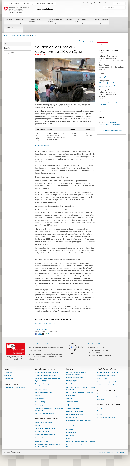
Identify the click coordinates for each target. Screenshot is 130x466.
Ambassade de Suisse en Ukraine (14, 387)
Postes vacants (8, 379)
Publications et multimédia (106, 417)
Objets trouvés (71, 405)
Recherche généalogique (74, 414)
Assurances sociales (72, 402)
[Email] (48, 333)
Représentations (20, 21)
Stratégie (100, 408)
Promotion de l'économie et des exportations (107, 398)
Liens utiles (69, 429)
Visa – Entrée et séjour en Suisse (107, 372)
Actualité (8, 21)
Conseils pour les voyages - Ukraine (46, 372)
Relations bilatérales (103, 394)
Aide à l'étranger (40, 402)
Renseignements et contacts (106, 375)
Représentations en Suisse (43, 422)
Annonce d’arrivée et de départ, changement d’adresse (76, 373)
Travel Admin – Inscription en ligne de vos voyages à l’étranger (79, 425)
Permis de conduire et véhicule (76, 384)
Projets (99, 414)
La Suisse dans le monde (45, 3)
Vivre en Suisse (102, 379)
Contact (101, 44)
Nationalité (70, 435)
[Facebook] (36, 333)
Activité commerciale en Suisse (107, 385)
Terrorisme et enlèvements (43, 392)
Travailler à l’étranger (42, 432)
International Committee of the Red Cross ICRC (109, 124)
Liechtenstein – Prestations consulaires (78, 421)
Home (6, 35)
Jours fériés (7, 375)
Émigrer (37, 425)
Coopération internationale (13, 29)
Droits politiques (71, 381)
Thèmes (99, 411)
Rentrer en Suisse (40, 438)
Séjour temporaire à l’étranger (45, 428)
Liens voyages (39, 405)
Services (69, 21)
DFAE (28, 3)
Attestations (70, 399)
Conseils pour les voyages (37, 21)
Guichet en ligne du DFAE (38, 344)
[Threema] (43, 333)
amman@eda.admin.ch (110, 83)
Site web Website (107, 86)
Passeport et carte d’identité (75, 378)
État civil (69, 439)
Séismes (37, 395)
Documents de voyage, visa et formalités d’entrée (48, 385)
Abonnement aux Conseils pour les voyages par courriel (49, 409)
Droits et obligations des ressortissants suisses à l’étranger (47, 445)
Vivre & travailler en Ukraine (55, 21)
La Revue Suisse (71, 432)
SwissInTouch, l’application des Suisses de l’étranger (79, 446)
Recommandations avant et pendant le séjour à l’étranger (47, 380)
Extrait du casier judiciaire (74, 411)
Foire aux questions (41, 389)
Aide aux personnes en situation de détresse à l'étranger (80, 388)
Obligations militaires (73, 408)
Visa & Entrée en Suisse (82, 21)
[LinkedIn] (41, 333)
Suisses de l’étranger (41, 441)
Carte (102, 77)
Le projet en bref (43, 145)
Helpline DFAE (94, 344)
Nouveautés (8, 372)
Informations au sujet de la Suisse (108, 382)
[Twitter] (39, 333)
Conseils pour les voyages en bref (45, 375)
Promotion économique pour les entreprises (80, 442)
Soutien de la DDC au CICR (45, 324)
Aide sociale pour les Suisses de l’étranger (79, 392)
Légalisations (70, 395)
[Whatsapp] (46, 333)
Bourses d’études (71, 418)
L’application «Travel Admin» (44, 413)
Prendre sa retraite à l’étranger (45, 435)
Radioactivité (39, 399)
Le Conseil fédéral (14, 3)
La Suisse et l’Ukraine (100, 21)
